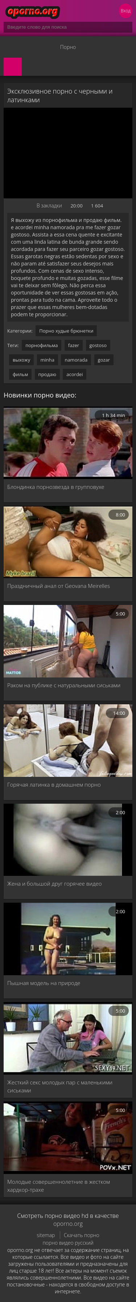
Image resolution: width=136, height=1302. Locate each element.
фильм (20, 374)
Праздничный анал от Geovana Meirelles (58, 585)
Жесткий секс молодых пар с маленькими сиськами (59, 1086)
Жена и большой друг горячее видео (54, 883)
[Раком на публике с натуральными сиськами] (68, 641)
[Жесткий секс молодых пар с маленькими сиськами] (68, 1038)
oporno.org (68, 1224)
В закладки (49, 205)
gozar (104, 360)
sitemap (46, 1235)
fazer (73, 345)
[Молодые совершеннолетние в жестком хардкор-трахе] (68, 1137)
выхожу (21, 360)
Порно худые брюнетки (66, 330)
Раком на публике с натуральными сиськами (63, 685)
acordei (74, 374)
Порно (68, 47)
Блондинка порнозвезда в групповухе (55, 486)
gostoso (98, 345)
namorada (76, 360)
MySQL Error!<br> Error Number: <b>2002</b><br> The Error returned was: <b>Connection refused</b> (68, 153)
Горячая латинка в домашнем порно (54, 784)
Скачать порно (81, 1235)
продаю (47, 374)
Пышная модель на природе (43, 982)
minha (48, 360)
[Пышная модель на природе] (68, 939)
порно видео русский (67, 1242)
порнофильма (41, 345)
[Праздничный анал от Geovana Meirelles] (68, 542)
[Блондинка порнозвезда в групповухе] (68, 443)
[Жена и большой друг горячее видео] (68, 840)
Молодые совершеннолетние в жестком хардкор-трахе (58, 1185)
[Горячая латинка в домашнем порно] (68, 740)
